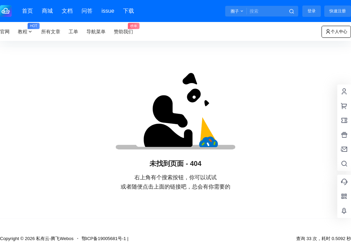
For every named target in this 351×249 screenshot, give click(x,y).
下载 (128, 11)
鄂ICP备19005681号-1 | (105, 238)
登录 (311, 11)
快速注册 (337, 11)
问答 (87, 11)
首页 (27, 11)
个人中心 (336, 31)
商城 (47, 11)
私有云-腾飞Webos (54, 238)
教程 (27, 31)
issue (107, 11)
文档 (67, 11)
